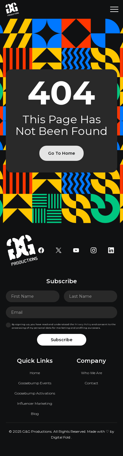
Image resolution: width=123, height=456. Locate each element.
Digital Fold (60, 437)
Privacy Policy (83, 324)
